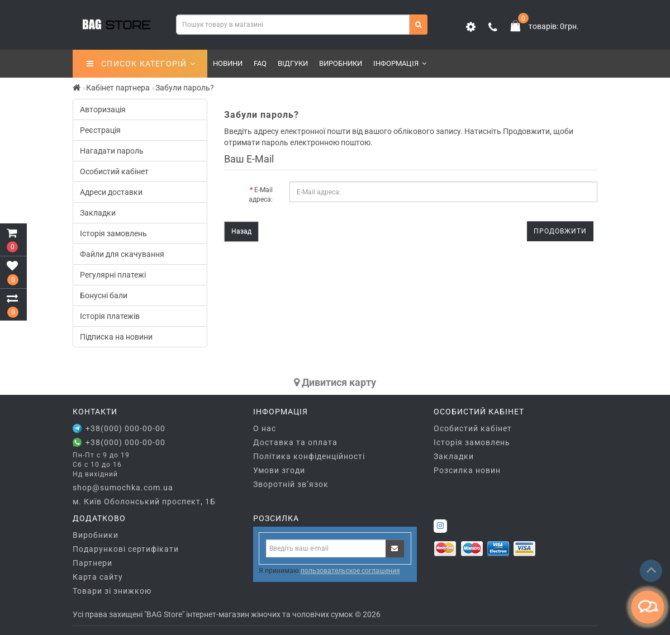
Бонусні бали (103, 295)
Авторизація (103, 109)
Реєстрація (100, 130)
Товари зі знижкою (112, 590)
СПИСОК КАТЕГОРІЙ (141, 63)
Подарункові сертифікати (126, 549)
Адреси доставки (111, 192)
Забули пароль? (184, 87)
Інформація (399, 63)
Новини (228, 63)
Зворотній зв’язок (291, 484)
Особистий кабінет (114, 171)
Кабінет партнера (118, 87)
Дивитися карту (335, 382)
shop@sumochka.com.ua (123, 487)
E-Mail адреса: (261, 194)
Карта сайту (98, 576)
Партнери (92, 562)
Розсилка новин (467, 470)
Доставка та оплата (295, 442)
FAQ (260, 63)
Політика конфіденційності (309, 456)
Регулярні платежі (113, 274)
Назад (241, 231)
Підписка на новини (116, 336)
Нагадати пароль (112, 150)
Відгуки (293, 63)
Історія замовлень (113, 233)
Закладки (98, 212)
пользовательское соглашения (350, 571)
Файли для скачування (122, 254)
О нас (264, 428)
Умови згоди (279, 470)
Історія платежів (110, 316)
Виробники (340, 63)
